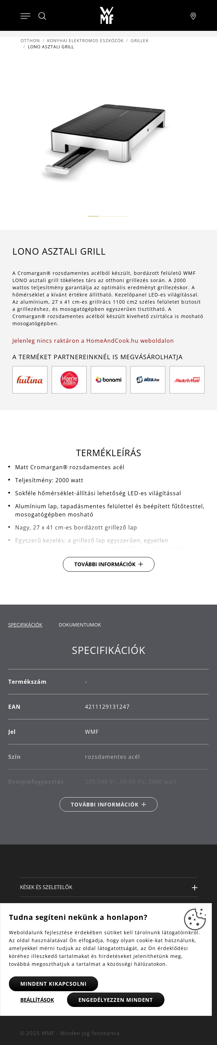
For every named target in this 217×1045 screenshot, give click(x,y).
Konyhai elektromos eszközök (85, 41)
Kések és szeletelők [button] (46, 887)
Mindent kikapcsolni (53, 983)
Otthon (30, 41)
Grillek (140, 41)
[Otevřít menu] (25, 15)
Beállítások (37, 999)
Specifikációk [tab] (25, 624)
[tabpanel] (108, 728)
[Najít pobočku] (193, 15)
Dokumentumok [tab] (80, 624)
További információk (104, 564)
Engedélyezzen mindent (115, 999)
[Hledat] (42, 16)
